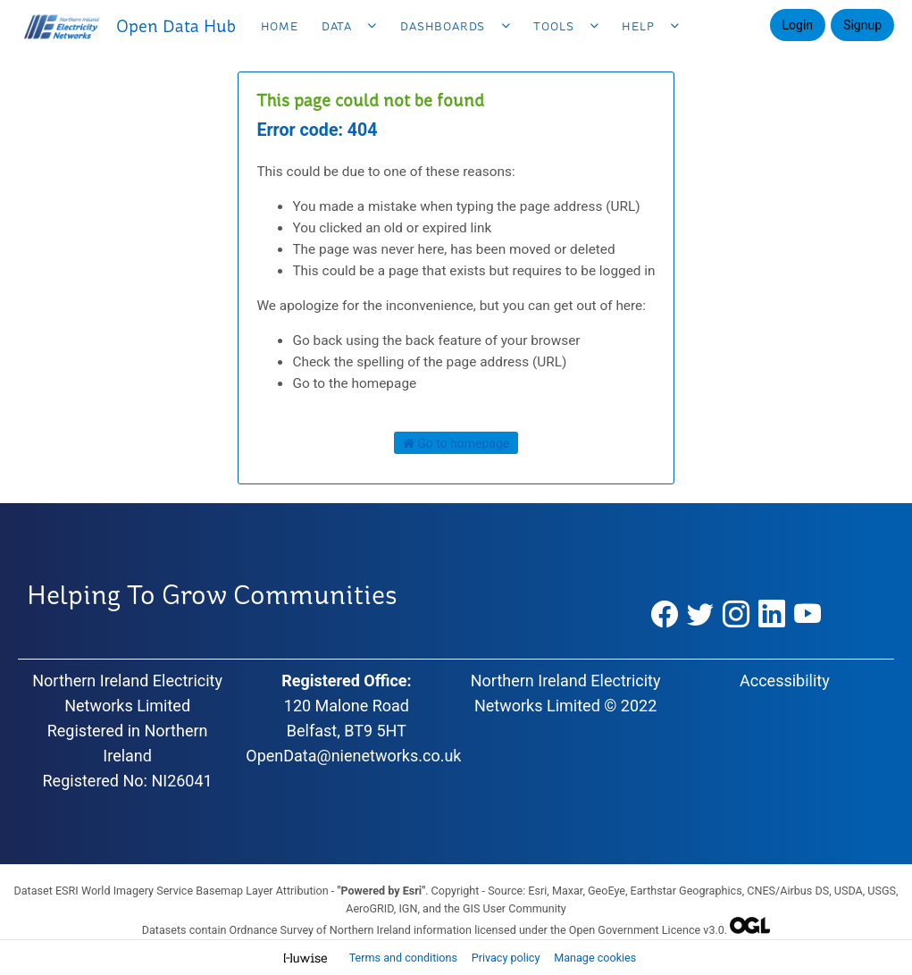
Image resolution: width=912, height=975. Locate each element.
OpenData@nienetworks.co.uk (353, 755)
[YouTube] (808, 615)
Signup (862, 25)
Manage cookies (595, 957)
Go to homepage (456, 443)
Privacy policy (507, 957)
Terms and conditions (404, 957)
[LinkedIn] (771, 615)
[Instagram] (736, 615)
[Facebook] (664, 615)
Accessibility (785, 680)
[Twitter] (700, 615)
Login (798, 25)
